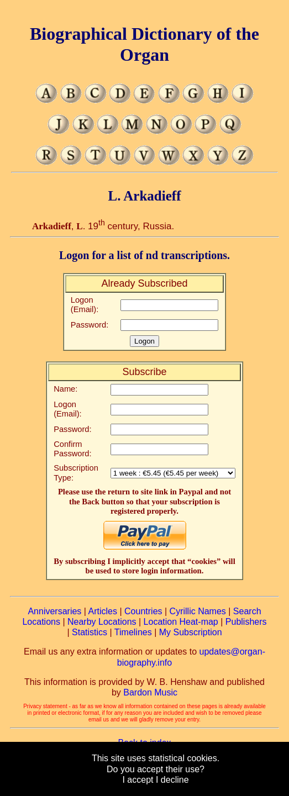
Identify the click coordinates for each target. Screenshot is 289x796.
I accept (137, 779)
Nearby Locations (101, 621)
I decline (172, 779)
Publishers (246, 621)
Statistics (89, 632)
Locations (41, 621)
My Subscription (190, 632)
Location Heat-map (181, 621)
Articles (102, 611)
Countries (143, 611)
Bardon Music (150, 692)
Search (247, 611)
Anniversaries (54, 611)
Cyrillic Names (198, 611)
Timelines (133, 632)
